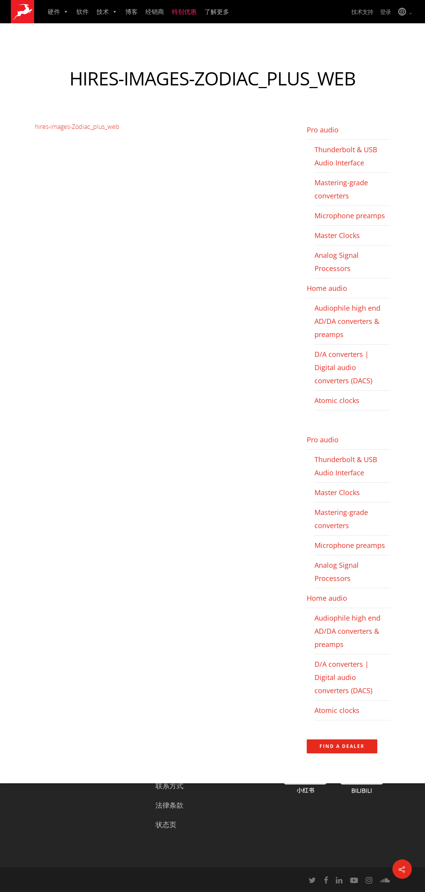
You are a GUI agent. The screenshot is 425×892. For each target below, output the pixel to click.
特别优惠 (184, 11)
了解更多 (216, 11)
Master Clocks (337, 235)
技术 (107, 11)
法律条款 (169, 805)
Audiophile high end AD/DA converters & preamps (347, 321)
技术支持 (362, 12)
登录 (385, 12)
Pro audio (323, 129)
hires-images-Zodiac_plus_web (77, 126)
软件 (82, 11)
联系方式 (169, 785)
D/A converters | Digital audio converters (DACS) (343, 367)
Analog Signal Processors (336, 261)
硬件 (58, 11)
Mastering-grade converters (341, 189)
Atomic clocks (336, 400)
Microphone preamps (349, 215)
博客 (131, 11)
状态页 (165, 824)
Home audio (327, 288)
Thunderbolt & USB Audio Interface (345, 156)
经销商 (154, 11)
